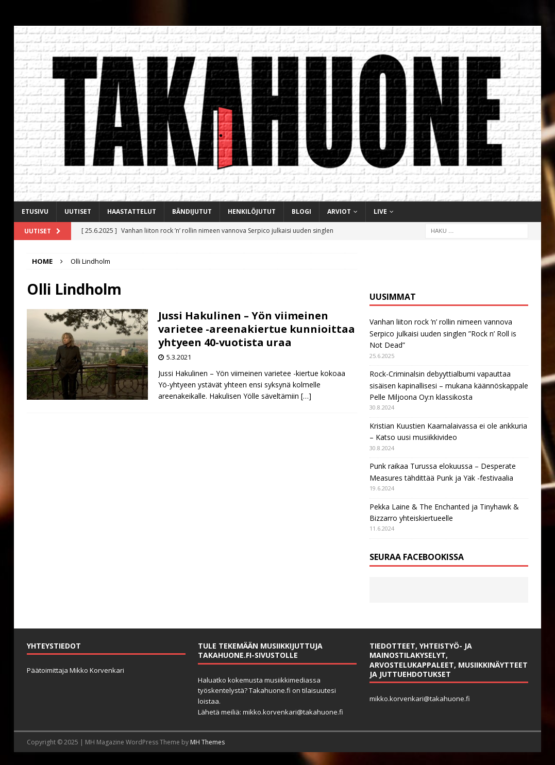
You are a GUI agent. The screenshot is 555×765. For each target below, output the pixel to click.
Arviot (339, 211)
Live (380, 211)
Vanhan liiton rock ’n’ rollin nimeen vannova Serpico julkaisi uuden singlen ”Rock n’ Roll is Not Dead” (442, 333)
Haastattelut (131, 211)
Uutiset (77, 211)
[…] (306, 396)
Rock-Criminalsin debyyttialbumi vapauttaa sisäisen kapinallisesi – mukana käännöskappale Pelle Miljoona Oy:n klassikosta (448, 385)
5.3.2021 (178, 357)
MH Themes (207, 742)
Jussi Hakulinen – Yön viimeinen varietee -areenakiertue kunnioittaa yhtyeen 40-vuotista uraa (256, 329)
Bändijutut (192, 211)
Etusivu (35, 211)
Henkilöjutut (252, 211)
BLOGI (301, 211)
